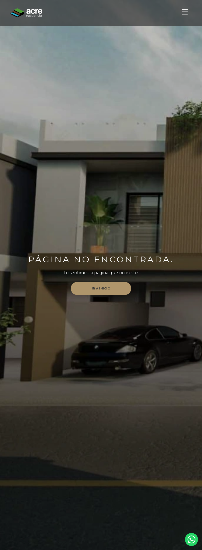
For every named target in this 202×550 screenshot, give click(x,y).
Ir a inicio (101, 288)
